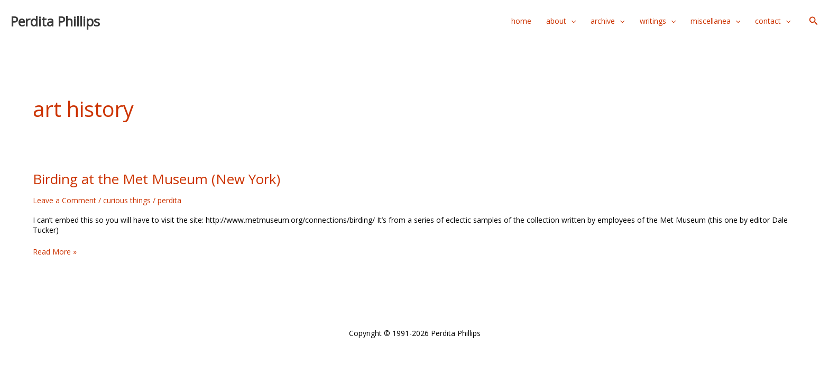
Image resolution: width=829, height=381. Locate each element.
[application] (571, 21)
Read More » (55, 252)
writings (658, 21)
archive (607, 21)
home (521, 21)
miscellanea (715, 21)
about (561, 21)
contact (772, 21)
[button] (813, 21)
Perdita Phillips (55, 21)
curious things (127, 200)
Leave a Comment (64, 200)
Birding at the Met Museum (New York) (156, 178)
